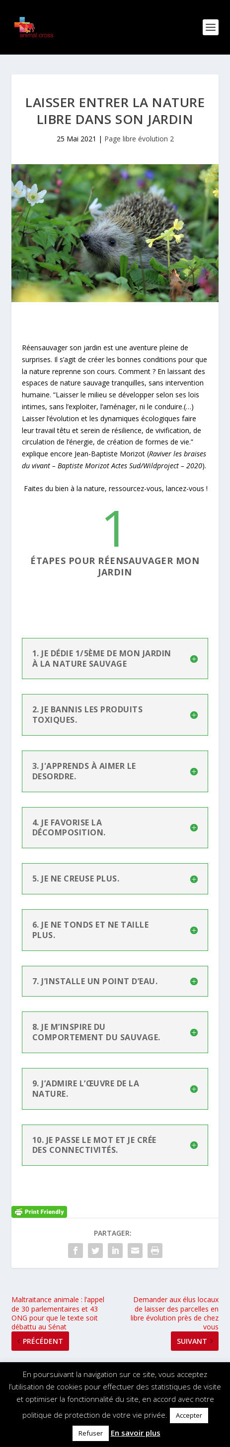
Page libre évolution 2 (139, 138)
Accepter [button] (189, 1415)
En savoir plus (135, 1433)
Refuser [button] (90, 1433)
